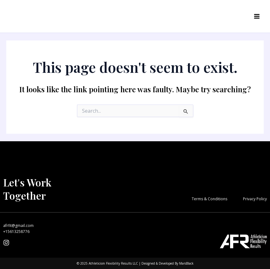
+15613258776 (16, 231)
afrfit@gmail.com (18, 225)
